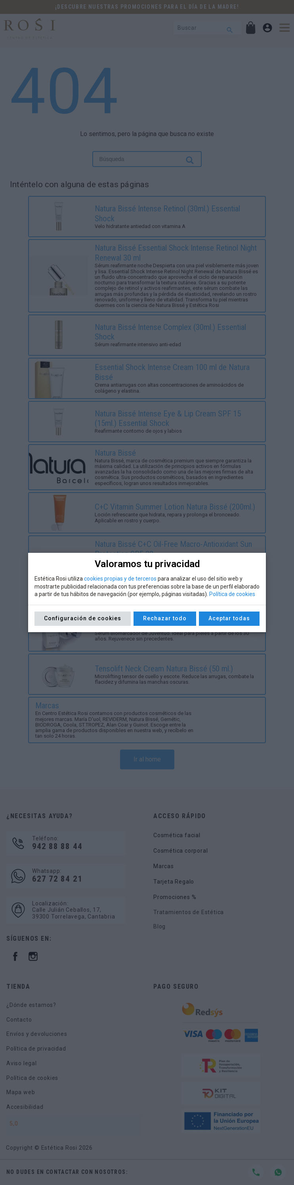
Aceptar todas (229, 618)
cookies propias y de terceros (120, 578)
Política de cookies (232, 594)
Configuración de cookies (82, 618)
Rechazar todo (165, 618)
